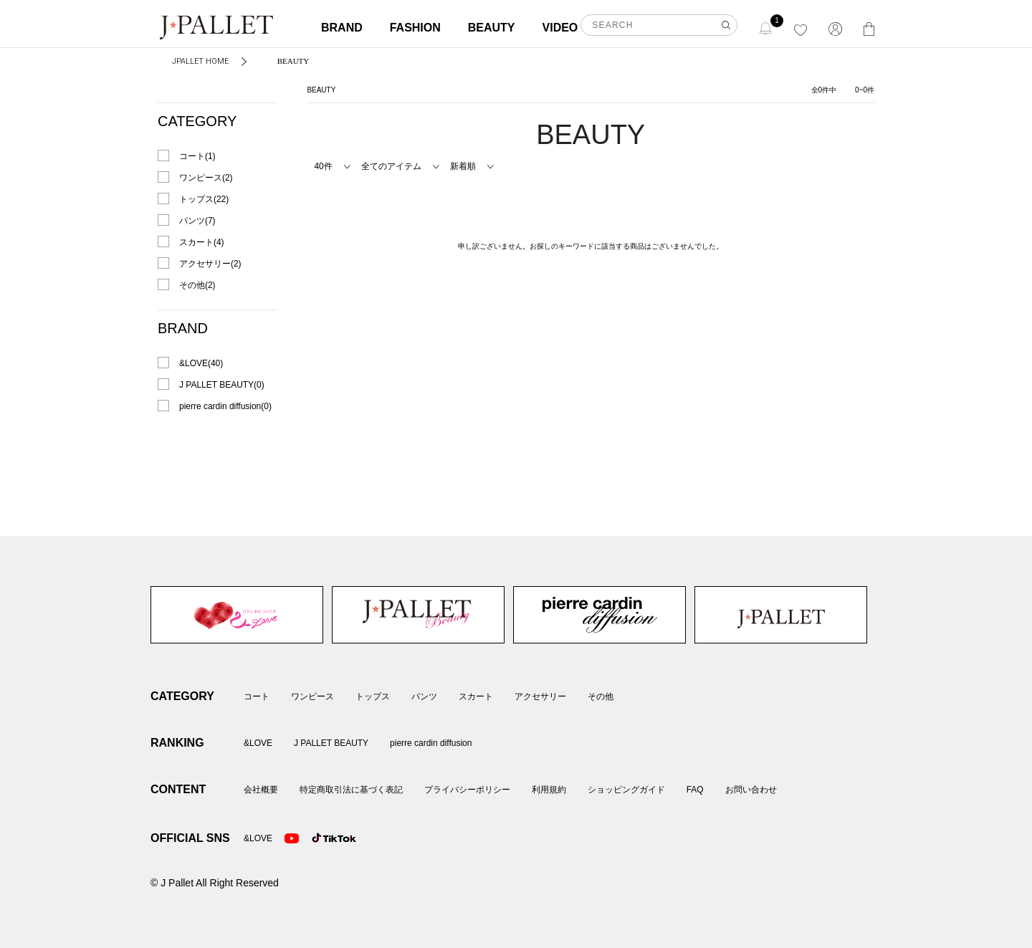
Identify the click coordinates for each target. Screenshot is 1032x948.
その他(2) (197, 285)
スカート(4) (201, 242)
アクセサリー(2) (210, 264)
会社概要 (261, 790)
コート (256, 696)
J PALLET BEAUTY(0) (221, 385)
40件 (323, 166)
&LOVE (236, 614)
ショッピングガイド (626, 790)
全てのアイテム (391, 166)
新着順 (463, 166)
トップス (372, 696)
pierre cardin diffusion (599, 614)
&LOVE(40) (201, 363)
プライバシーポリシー (467, 790)
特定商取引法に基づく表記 (351, 790)
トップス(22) (204, 199)
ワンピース (312, 696)
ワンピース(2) (206, 178)
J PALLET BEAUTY (418, 614)
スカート (476, 696)
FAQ (695, 790)
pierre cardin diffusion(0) (225, 406)
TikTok (319, 838)
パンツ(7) (197, 221)
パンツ (424, 696)
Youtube (291, 838)
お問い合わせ (751, 790)
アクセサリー (540, 696)
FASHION (415, 27)
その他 (600, 696)
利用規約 (549, 790)
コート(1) (197, 156)
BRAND (342, 27)
